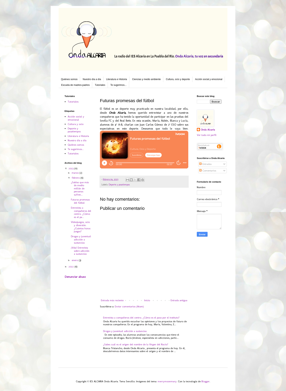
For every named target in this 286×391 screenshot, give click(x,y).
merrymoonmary (167, 381)
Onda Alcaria (208, 129)
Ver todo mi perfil (206, 135)
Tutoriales (100, 85)
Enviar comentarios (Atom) (129, 306)
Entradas (205, 164)
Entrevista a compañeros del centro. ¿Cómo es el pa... (81, 212)
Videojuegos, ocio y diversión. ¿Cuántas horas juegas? (80, 227)
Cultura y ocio (75, 124)
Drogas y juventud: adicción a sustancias (125, 331)
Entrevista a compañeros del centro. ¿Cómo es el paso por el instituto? (141, 317)
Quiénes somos (69, 79)
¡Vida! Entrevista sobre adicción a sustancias (80, 250)
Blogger (205, 381)
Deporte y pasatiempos (119, 184)
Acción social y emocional (208, 79)
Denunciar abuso (75, 277)
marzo (75, 172)
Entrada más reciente (112, 300)
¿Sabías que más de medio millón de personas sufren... (80, 188)
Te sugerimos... (118, 85)
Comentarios (207, 170)
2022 (71, 266)
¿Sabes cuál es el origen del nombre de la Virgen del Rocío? (135, 344)
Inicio (147, 300)
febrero (76, 177)
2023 (71, 168)
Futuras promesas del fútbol (80, 201)
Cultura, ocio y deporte (178, 79)
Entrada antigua (179, 300)
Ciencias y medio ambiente (146, 79)
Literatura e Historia (116, 79)
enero (75, 260)
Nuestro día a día (92, 79)
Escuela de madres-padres (75, 85)
